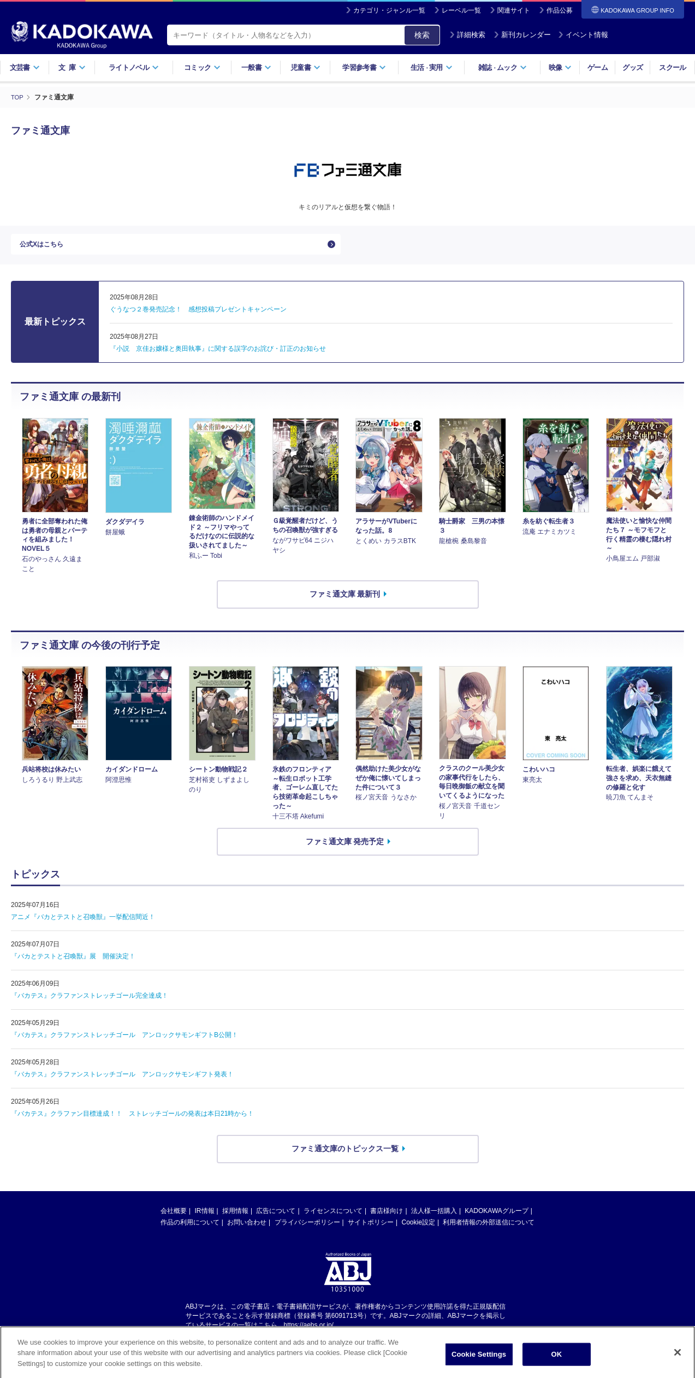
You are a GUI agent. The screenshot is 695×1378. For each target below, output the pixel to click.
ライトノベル (134, 67)
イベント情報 (583, 35)
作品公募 (560, 10)
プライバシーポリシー (307, 1228)
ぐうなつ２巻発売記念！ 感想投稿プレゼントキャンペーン (198, 315)
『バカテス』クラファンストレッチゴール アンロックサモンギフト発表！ (122, 1080)
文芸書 (25, 67)
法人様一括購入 (434, 1216)
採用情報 (235, 1216)
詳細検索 (467, 35)
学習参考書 (364, 67)
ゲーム (597, 67)
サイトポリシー (371, 1228)
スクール (672, 67)
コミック (202, 67)
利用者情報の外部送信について (488, 1228)
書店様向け (386, 1216)
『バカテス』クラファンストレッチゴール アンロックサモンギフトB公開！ (124, 1041)
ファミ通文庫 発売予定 (345, 847)
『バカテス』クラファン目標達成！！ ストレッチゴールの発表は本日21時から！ (132, 1119)
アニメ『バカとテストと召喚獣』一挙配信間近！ (83, 923)
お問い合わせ (246, 1228)
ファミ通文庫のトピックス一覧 (345, 1154)
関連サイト (513, 10)
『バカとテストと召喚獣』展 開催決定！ (73, 962)
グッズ (632, 67)
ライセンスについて (333, 1216)
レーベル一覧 (461, 10)
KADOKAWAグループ (496, 1216)
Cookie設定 (418, 1228)
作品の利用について (190, 1228)
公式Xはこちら (45, 247)
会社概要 (174, 1216)
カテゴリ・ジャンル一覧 (389, 10)
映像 (560, 67)
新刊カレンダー (522, 35)
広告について (275, 1216)
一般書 (256, 67)
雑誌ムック (502, 67)
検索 (422, 35)
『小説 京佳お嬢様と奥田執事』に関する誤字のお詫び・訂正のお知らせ (218, 354)
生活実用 (432, 67)
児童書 (305, 67)
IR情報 (205, 1216)
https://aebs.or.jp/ (309, 1330)
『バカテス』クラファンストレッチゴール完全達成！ (89, 1001)
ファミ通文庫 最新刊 (345, 599)
